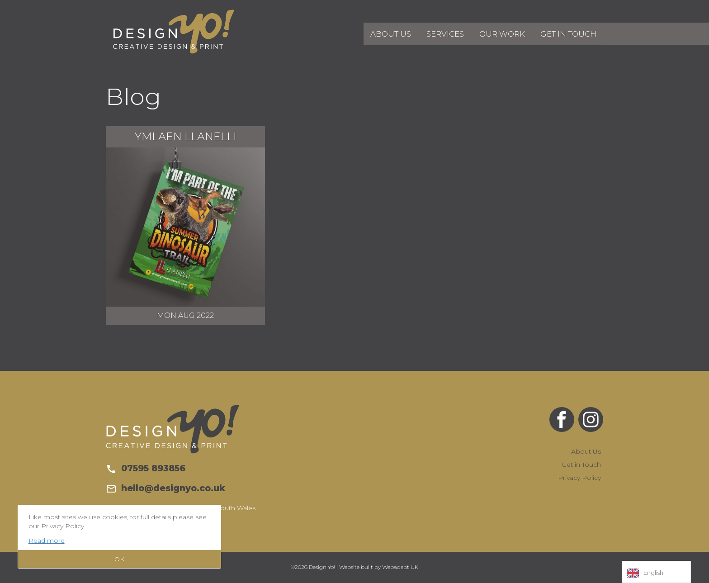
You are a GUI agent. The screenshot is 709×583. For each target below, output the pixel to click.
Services (448, 33)
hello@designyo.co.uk (165, 488)
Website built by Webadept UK (378, 567)
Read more (46, 540)
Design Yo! (173, 31)
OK (119, 559)
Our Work (504, 33)
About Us (395, 33)
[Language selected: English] (656, 572)
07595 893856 (145, 468)
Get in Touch (569, 33)
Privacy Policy (579, 478)
